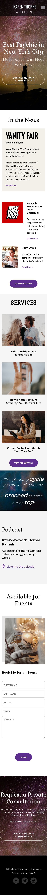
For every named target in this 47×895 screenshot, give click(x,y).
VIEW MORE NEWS (23, 283)
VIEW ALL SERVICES (23, 463)
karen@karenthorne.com (23, 821)
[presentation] (25, 745)
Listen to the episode (18, 566)
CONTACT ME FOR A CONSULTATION (23, 79)
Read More (11, 185)
